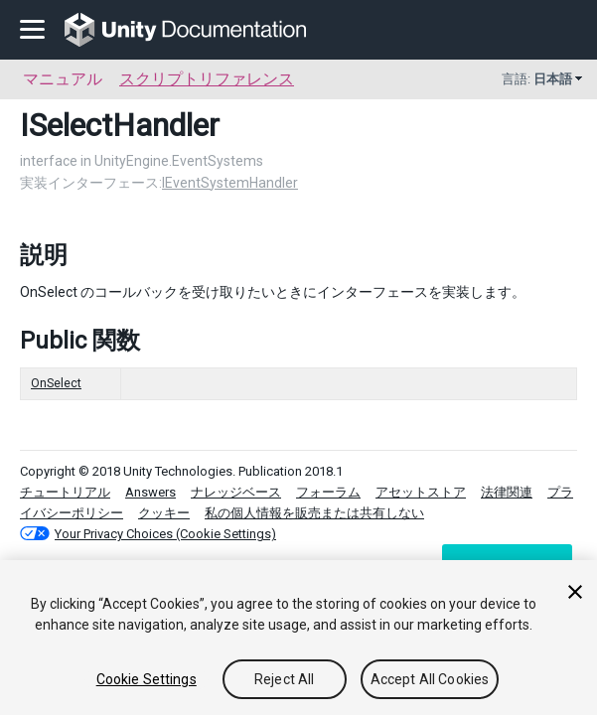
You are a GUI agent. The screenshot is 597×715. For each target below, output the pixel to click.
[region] (298, 637)
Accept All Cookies (430, 679)
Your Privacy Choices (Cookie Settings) (165, 533)
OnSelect (56, 383)
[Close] (575, 592)
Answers (150, 492)
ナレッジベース (236, 492)
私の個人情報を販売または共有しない (314, 512)
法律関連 (506, 492)
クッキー (164, 512)
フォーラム (328, 492)
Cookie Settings (146, 679)
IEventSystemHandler (230, 183)
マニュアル (62, 79)
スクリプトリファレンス (206, 79)
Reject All (284, 679)
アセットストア (420, 492)
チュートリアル (65, 492)
